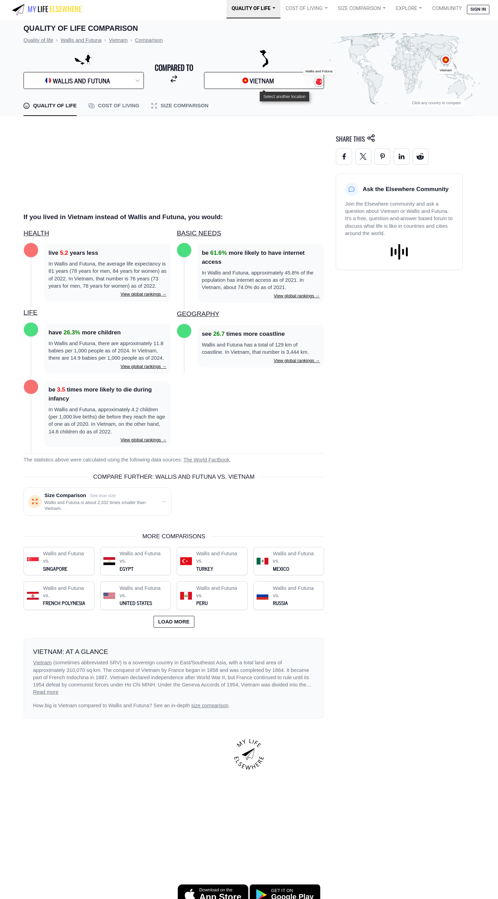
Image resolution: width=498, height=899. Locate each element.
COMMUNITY (447, 8)
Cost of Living (304, 8)
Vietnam (42, 662)
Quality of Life (251, 8)
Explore (406, 8)
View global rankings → (143, 294)
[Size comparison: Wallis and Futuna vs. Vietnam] (98, 501)
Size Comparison (359, 8)
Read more (46, 692)
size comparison (209, 705)
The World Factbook (206, 459)
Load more (174, 621)
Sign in (478, 9)
